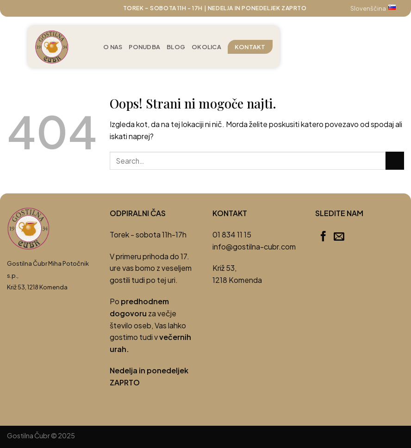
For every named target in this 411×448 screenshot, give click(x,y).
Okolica (206, 47)
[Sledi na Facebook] (323, 237)
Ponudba (144, 47)
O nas (112, 47)
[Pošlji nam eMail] (339, 237)
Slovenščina (377, 8)
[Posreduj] (395, 161)
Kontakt (250, 47)
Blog (176, 47)
